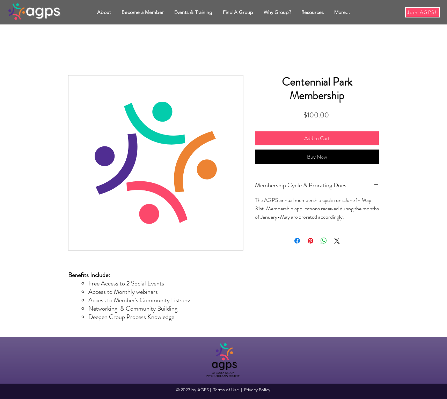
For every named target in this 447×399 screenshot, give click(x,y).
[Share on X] (337, 241)
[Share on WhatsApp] (324, 241)
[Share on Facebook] (297, 241)
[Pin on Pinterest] (310, 241)
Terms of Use (226, 389)
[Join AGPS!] (422, 12)
